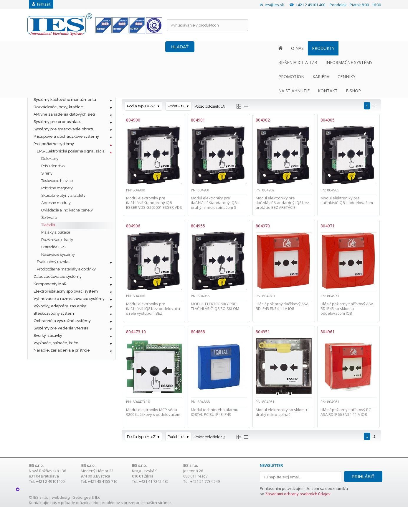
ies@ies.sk (274, 4)
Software (49, 217)
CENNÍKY (266, 48)
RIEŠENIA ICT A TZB (115, 48)
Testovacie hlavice (57, 180)
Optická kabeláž (49, 85)
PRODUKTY (76, 48)
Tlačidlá (48, 225)
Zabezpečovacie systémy (58, 276)
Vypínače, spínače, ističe (56, 343)
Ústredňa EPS (53, 247)
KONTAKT (333, 48)
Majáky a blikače (55, 232)
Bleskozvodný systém (54, 313)
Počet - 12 (176, 106)
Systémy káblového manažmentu (65, 99)
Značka (134, 88)
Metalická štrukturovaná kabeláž (64, 77)
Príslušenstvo (53, 166)
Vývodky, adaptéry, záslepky (60, 306)
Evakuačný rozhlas (53, 262)
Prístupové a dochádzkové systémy (66, 136)
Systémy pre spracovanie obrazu (64, 129)
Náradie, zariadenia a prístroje (62, 350)
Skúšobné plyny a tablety (63, 195)
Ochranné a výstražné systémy (62, 321)
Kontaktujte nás (43, 502)
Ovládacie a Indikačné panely (67, 210)
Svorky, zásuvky (48, 335)
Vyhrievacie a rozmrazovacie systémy (69, 298)
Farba (183, 88)
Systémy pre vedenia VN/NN (61, 328)
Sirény (46, 173)
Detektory (49, 158)
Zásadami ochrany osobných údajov (298, 493)
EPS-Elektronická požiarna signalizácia (71, 151)
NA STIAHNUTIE (299, 48)
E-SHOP (358, 48)
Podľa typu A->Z (141, 106)
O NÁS (50, 48)
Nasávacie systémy (58, 254)
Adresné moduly (56, 203)
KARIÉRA (240, 48)
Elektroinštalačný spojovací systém (66, 291)
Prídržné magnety (57, 188)
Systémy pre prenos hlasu (58, 121)
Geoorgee (81, 497)
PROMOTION (211, 48)
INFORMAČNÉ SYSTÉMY (166, 48)
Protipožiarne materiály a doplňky (66, 269)
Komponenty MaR (50, 284)
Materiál (235, 88)
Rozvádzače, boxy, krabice (58, 107)
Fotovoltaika (45, 70)
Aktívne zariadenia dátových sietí (64, 114)
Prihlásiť (41, 4)
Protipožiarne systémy (54, 144)
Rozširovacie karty (57, 239)
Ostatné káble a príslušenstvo (61, 92)
